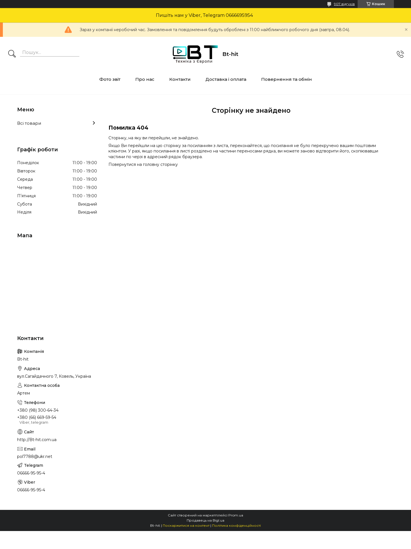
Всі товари (29, 123)
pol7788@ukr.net (34, 456)
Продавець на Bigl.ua (205, 520)
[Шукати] (12, 54)
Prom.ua (235, 515)
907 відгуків (344, 4)
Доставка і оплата (226, 79)
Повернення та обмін (286, 79)
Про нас (144, 79)
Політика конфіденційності (236, 525)
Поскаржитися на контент (186, 525)
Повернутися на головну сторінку (143, 164)
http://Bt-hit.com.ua (37, 439)
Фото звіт (109, 79)
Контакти (180, 79)
